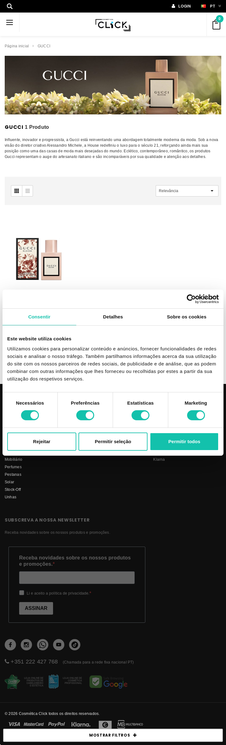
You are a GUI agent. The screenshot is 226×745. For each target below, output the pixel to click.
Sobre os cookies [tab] (187, 316)
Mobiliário (13, 459)
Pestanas (13, 474)
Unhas (10, 497)
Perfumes (13, 466)
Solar (9, 482)
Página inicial (17, 46)
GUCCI (44, 46)
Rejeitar (41, 441)
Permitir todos (184, 441)
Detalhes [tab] (113, 316)
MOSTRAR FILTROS (113, 735)
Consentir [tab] (39, 316)
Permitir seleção (113, 441)
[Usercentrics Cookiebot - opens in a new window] (191, 298)
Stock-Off (13, 489)
